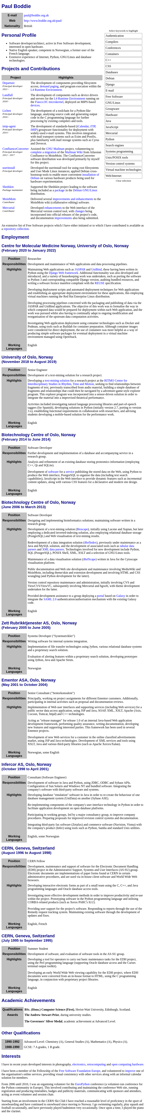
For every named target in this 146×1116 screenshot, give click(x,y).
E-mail (110, 90)
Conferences (113, 47)
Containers (112, 54)
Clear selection (123, 180)
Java (108, 121)
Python (110, 139)
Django (110, 84)
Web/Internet (113, 175)
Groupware (112, 108)
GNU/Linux (113, 102)
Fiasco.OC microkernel (49, 102)
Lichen (6, 110)
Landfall (7, 95)
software (53, 471)
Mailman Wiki (74, 152)
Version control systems (120, 163)
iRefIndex (90, 542)
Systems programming (119, 151)
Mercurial (112, 133)
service (70, 471)
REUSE (99, 283)
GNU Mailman (55, 148)
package (60, 190)
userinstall (8, 167)
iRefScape (89, 559)
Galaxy (120, 595)
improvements (63, 218)
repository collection (16, 228)
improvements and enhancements (73, 199)
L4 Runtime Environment (46, 89)
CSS (108, 66)
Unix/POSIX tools (117, 157)
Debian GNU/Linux (85, 190)
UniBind (96, 269)
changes (80, 211)
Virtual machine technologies (123, 169)
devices (35, 105)
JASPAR (80, 269)
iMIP (34, 129)
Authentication (115, 35)
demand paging (49, 86)
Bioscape (82, 529)
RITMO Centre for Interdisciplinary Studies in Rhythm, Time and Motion (77, 382)
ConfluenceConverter (15, 148)
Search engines (115, 145)
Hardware (112, 114)
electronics (78, 1064)
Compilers (112, 41)
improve (130, 1070)
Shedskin (8, 186)
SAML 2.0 (50, 599)
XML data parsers (53, 549)
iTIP (92, 126)
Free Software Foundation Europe (79, 1070)
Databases (112, 72)
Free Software (114, 96)
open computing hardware (127, 1064)
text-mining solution (57, 380)
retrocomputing (96, 1064)
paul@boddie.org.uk (36, 15)
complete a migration (43, 152)
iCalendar (83, 126)
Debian (110, 78)
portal (100, 595)
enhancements (53, 207)
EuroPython (82, 1084)
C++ (108, 60)
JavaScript (112, 127)
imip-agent (9, 126)
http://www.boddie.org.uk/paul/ (43, 20)
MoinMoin (9, 199)
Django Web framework (63, 272)
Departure (8, 82)
